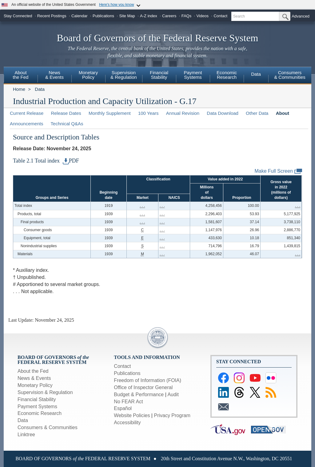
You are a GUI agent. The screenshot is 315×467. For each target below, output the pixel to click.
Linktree (26, 434)
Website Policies (132, 415)
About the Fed (33, 371)
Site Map (127, 16)
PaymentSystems (193, 75)
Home (19, 89)
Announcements (26, 123)
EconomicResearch (227, 75)
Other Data (257, 113)
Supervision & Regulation (45, 392)
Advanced (300, 16)
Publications (103, 16)
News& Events (54, 75)
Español (123, 408)
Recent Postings (51, 16)
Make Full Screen (278, 171)
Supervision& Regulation (123, 75)
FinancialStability (159, 75)
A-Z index (148, 16)
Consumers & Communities (289, 75)
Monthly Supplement (110, 113)
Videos (203, 16)
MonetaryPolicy (88, 75)
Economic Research (40, 413)
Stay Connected (18, 16)
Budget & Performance (139, 394)
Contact (220, 16)
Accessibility (127, 422)
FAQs (186, 16)
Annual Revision (182, 113)
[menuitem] (21, 75)
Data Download (222, 113)
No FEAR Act (128, 401)
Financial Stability (37, 399)
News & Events (34, 378)
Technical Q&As (67, 123)
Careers (169, 16)
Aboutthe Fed (21, 75)
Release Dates (66, 113)
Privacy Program (172, 415)
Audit (172, 394)
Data (256, 74)
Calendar (79, 16)
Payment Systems (37, 406)
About (282, 113)
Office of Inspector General (143, 387)
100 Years (148, 113)
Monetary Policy (35, 385)
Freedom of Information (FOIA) (147, 380)
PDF (71, 161)
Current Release (26, 113)
